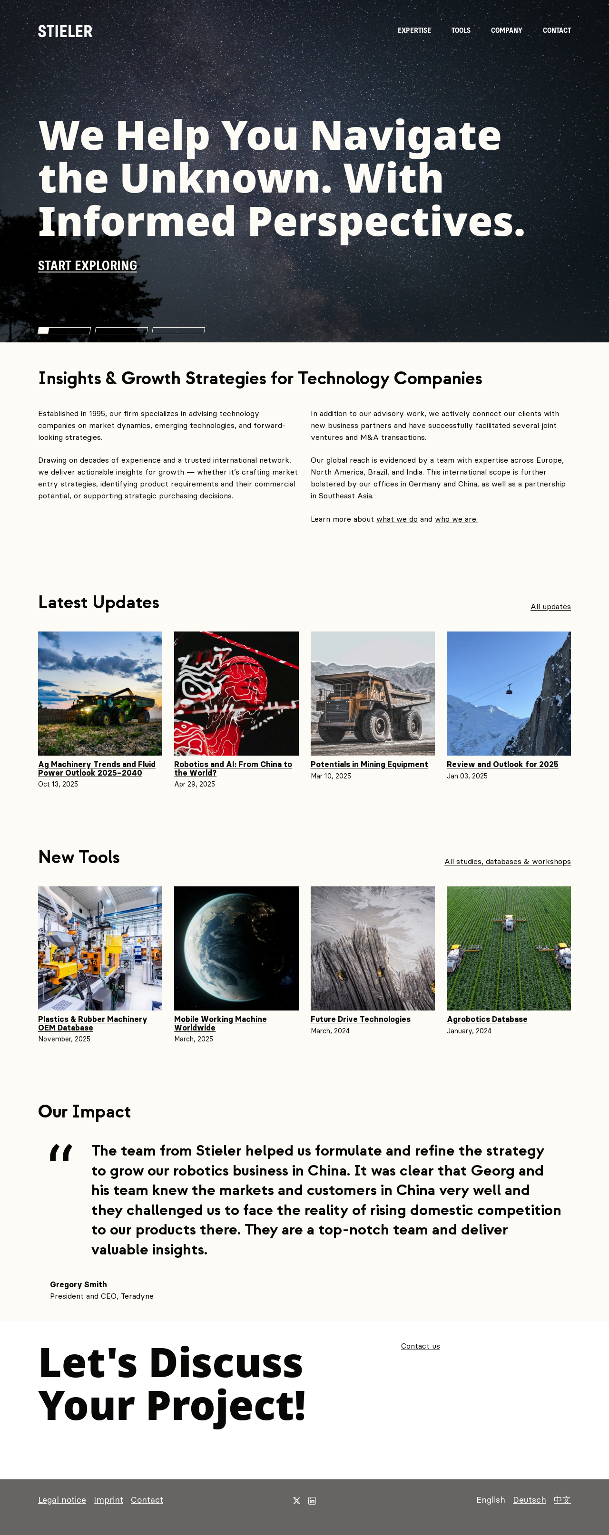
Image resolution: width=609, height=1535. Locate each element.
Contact (557, 30)
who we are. (456, 519)
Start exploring (87, 266)
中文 (562, 1499)
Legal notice (62, 1499)
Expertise (414, 30)
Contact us (420, 1345)
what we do (397, 519)
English (490, 1499)
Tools (461, 30)
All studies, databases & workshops (507, 861)
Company (506, 30)
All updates (550, 607)
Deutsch (529, 1499)
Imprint (108, 1499)
